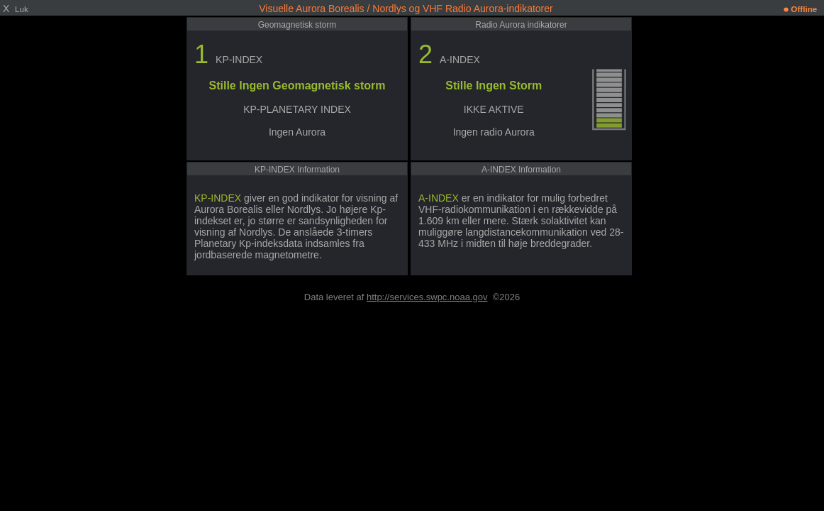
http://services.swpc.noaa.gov (427, 297)
